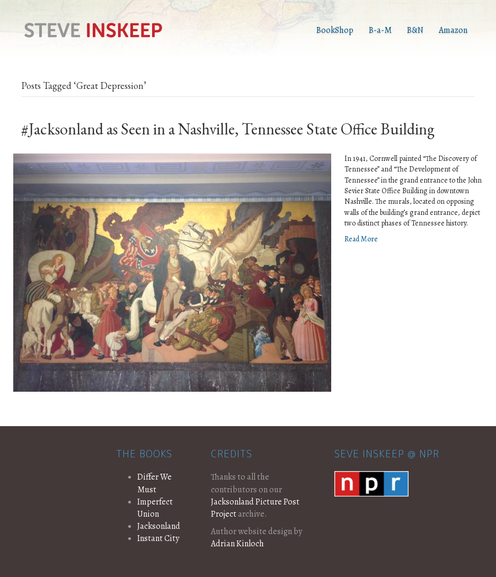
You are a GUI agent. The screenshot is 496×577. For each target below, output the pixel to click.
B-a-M (380, 30)
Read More (361, 239)
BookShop (334, 30)
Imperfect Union (155, 508)
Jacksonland (158, 526)
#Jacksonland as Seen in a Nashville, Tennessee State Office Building (228, 129)
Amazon (453, 30)
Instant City (158, 538)
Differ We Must (154, 483)
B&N (415, 30)
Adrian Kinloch (237, 543)
